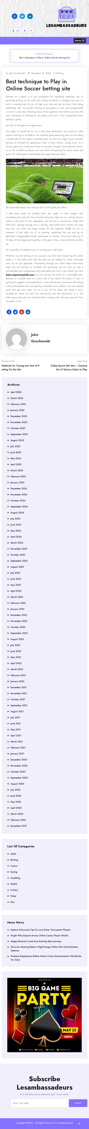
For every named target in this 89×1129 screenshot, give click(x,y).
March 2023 (17, 597)
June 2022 (16, 651)
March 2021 (17, 741)
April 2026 (16, 392)
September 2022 (19, 633)
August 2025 (17, 440)
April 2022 (16, 663)
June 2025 (16, 452)
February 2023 (18, 603)
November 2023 (19, 548)
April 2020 (16, 808)
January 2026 (17, 410)
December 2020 (19, 759)
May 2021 (16, 729)
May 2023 (16, 585)
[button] (80, 40)
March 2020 (17, 814)
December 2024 (19, 488)
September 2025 (19, 434)
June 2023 (16, 579)
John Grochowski (40, 338)
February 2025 (18, 476)
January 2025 (17, 482)
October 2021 (18, 699)
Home (38, 53)
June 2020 (16, 795)
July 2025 (15, 446)
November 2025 (19, 422)
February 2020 (18, 820)
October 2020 (18, 771)
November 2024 (19, 494)
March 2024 (17, 542)
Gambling (15, 878)
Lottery (14, 890)
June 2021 (16, 723)
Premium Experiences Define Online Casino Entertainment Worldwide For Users (46, 958)
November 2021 (19, 693)
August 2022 (17, 639)
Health (14, 884)
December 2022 (19, 615)
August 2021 (17, 711)
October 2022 (18, 627)
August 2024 (17, 512)
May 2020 (16, 801)
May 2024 (16, 530)
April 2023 (16, 591)
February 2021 (18, 747)
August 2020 (17, 783)
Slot (13, 902)
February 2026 (18, 404)
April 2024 (16, 536)
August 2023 (17, 566)
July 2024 (15, 518)
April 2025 (16, 464)
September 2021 (19, 705)
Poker (13, 896)
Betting (47, 53)
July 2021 (15, 717)
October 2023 (18, 554)
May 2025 (16, 458)
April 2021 (16, 735)
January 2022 (17, 681)
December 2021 (19, 687)
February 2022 (18, 675)
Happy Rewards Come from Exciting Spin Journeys (36, 941)
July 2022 (15, 645)
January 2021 (17, 753)
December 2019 (19, 826)
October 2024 (18, 500)
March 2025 (17, 470)
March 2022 (17, 669)
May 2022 (16, 657)
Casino (14, 866)
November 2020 (19, 765)
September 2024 (19, 506)
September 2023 (19, 560)
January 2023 (17, 609)
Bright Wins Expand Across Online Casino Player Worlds (39, 935)
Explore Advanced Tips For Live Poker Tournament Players (40, 929)
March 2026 (17, 398)
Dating (14, 872)
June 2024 (16, 524)
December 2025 (19, 416)
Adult (13, 853)
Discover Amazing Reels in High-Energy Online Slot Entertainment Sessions (44, 948)
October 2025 (18, 428)
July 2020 (15, 789)
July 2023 (15, 573)
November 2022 (19, 621)
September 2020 (19, 777)
